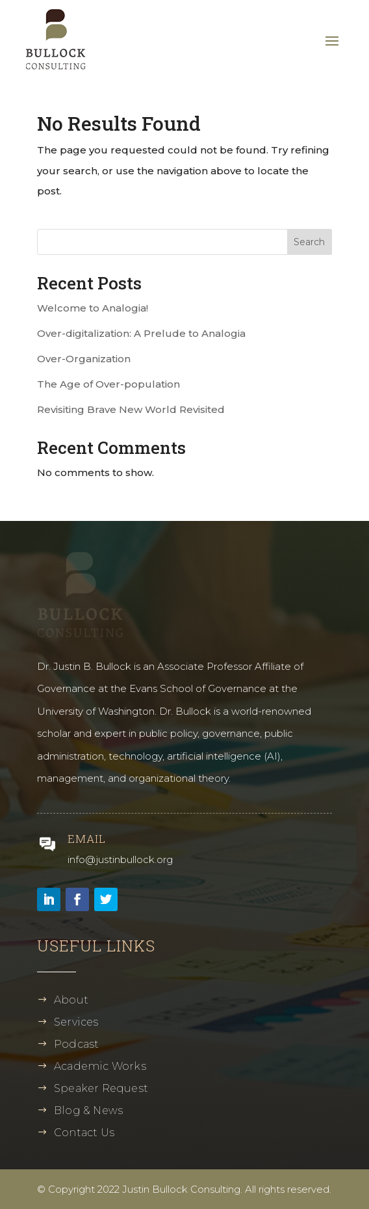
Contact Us (84, 1132)
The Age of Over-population (108, 384)
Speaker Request (101, 1088)
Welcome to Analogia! (92, 308)
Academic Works (100, 1066)
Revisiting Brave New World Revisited (131, 409)
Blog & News (88, 1110)
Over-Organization (84, 358)
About (71, 1000)
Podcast (76, 1044)
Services (76, 1022)
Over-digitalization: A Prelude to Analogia (141, 333)
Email (87, 838)
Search (309, 242)
